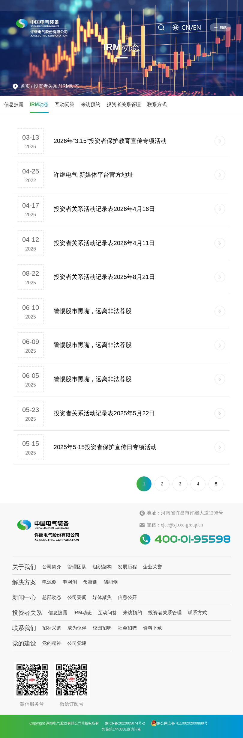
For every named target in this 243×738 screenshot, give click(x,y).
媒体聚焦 (102, 597)
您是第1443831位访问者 (121, 729)
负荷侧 (90, 582)
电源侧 (49, 582)
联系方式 (157, 104)
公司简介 (52, 566)
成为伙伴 (77, 627)
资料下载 (152, 627)
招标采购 (52, 627)
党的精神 (52, 643)
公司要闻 (77, 597)
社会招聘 (127, 627)
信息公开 (127, 597)
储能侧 (111, 582)
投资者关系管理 (124, 104)
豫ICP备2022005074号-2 (125, 723)
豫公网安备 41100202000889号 (179, 723)
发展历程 (127, 566)
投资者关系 (46, 86)
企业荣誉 (152, 566)
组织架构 (102, 566)
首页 (25, 86)
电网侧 (70, 582)
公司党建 (77, 643)
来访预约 (90, 104)
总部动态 (52, 597)
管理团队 (77, 566)
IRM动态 (70, 86)
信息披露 (14, 104)
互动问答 (64, 104)
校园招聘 (102, 627)
